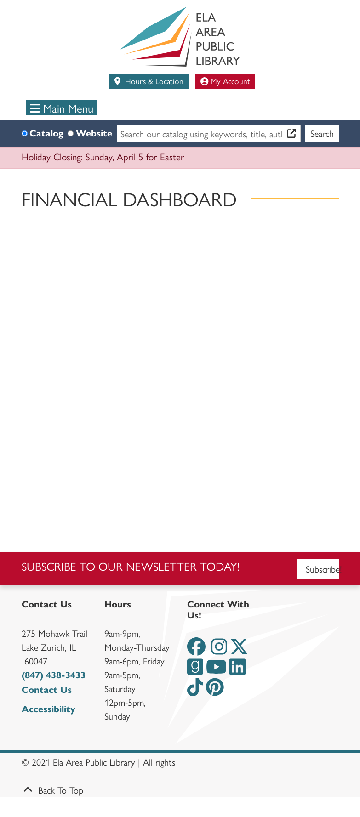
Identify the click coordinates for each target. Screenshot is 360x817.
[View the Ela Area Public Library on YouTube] (216, 670)
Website (94, 133)
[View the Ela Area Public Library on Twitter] (239, 650)
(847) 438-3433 (54, 675)
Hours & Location (153, 80)
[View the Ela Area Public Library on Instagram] (219, 650)
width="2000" (180, 375)
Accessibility (48, 709)
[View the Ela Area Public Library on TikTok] (195, 691)
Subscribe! (322, 568)
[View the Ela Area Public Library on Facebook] (196, 650)
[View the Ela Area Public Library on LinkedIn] (237, 670)
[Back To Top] (180, 790)
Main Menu (61, 107)
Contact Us (47, 690)
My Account (225, 80)
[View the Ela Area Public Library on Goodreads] (195, 670)
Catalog (46, 133)
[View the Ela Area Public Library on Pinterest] (215, 691)
